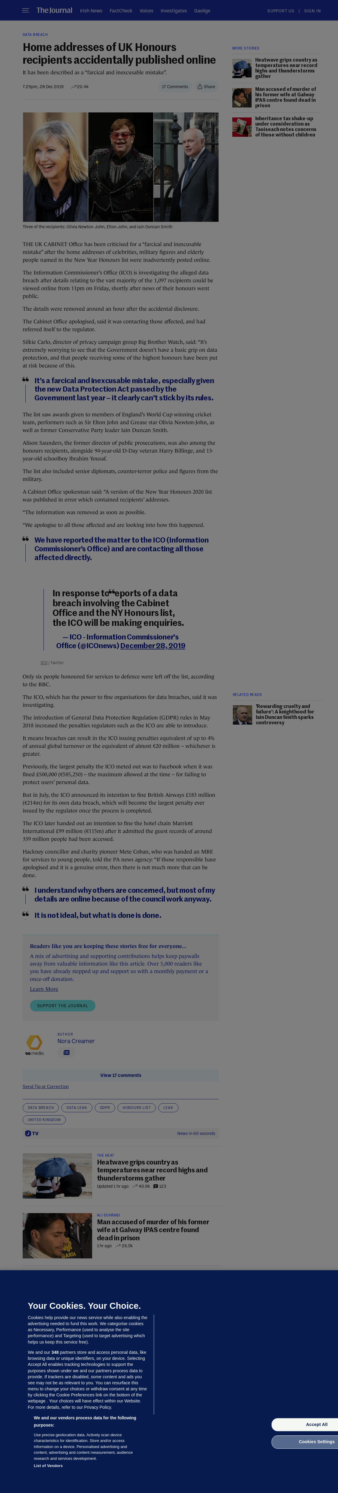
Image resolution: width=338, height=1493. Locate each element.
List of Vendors (48, 1465)
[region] (169, 1381)
